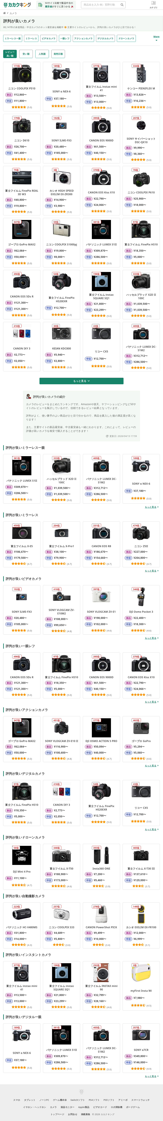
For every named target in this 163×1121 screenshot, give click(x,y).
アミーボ (123, 1099)
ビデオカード (100, 1107)
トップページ (57, 1114)
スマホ (16, 1099)
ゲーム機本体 (60, 1099)
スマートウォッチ (140, 1099)
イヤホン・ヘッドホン (34, 1107)
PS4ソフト (94, 1099)
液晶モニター (67, 1107)
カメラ (53, 1107)
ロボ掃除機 (116, 1107)
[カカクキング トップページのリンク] (4, 13)
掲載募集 (85, 1114)
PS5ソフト (109, 1099)
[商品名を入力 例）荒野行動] (122, 4)
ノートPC (44, 1099)
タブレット (29, 1099)
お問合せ (72, 1114)
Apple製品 (83, 1107)
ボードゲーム (133, 1107)
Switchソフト (78, 1099)
